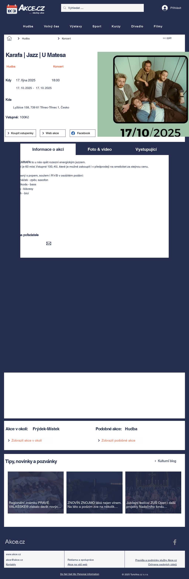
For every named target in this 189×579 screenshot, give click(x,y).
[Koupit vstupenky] (20, 133)
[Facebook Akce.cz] (174, 542)
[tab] (48, 149)
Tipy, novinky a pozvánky (31, 461)
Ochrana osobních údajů (162, 564)
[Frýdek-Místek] (59, 429)
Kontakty (11, 564)
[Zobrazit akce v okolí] (29, 440)
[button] (61, 99)
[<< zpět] (171, 38)
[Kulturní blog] (168, 461)
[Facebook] (82, 133)
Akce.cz (15, 541)
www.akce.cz (13, 554)
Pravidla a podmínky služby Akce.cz (156, 560)
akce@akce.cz (14, 559)
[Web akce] (53, 133)
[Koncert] (73, 38)
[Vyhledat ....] (102, 8)
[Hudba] (35, 38)
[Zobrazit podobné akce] (119, 440)
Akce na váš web (77, 564)
